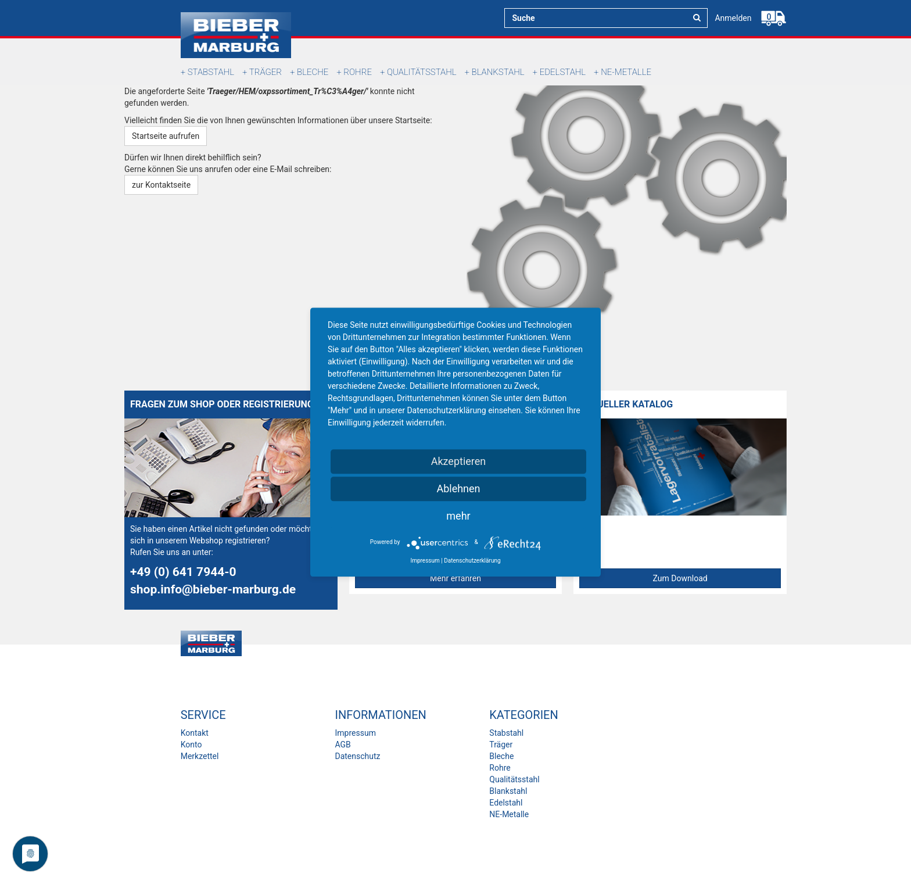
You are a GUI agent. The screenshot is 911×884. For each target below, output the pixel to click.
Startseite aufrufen (165, 136)
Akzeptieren (458, 461)
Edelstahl (563, 72)
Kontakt (195, 733)
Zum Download (680, 578)
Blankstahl (498, 72)
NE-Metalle (626, 72)
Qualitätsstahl (422, 72)
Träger (265, 72)
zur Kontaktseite (161, 184)
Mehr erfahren (455, 578)
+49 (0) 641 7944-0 (183, 572)
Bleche (312, 72)
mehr (458, 516)
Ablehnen (458, 488)
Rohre (357, 72)
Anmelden (733, 18)
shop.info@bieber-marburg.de (213, 589)
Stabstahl (211, 72)
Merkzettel (200, 756)
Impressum (355, 733)
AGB (342, 744)
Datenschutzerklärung (472, 560)
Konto (191, 744)
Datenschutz (357, 756)
